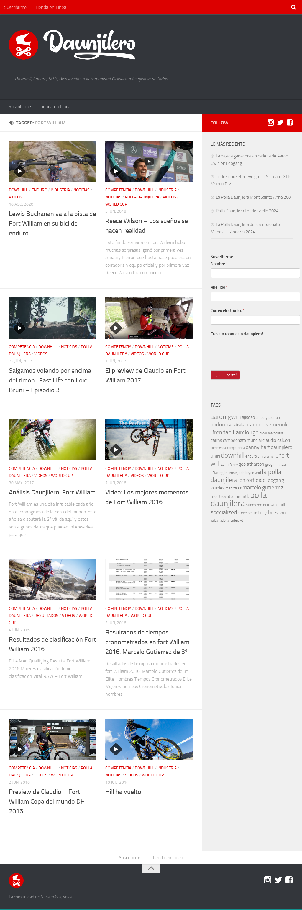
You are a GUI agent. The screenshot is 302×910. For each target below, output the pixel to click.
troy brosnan (272, 513)
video (234, 521)
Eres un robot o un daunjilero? (237, 334)
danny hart (258, 448)
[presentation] (255, 350)
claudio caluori (276, 441)
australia (236, 425)
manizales (233, 488)
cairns (216, 441)
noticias (81, 190)
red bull (263, 505)
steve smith (247, 513)
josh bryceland (249, 473)
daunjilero (281, 448)
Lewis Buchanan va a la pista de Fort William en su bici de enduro (52, 224)
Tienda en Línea (50, 7)
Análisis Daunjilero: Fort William (52, 493)
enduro (39, 190)
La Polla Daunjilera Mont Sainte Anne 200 (253, 198)
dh (212, 457)
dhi (217, 457)
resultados (46, 616)
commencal (218, 448)
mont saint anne (225, 497)
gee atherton (251, 465)
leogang (275, 481)
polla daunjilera (142, 197)
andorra (219, 425)
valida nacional (220, 521)
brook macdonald (271, 434)
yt (241, 521)
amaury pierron (268, 418)
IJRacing (217, 473)
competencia (118, 190)
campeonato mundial (242, 441)
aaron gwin (226, 417)
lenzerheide (252, 480)
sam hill (277, 505)
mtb (245, 497)
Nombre (219, 264)
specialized (224, 512)
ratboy (251, 505)
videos (15, 197)
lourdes (217, 488)
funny (234, 465)
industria (60, 190)
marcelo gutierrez (262, 488)
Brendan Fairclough (235, 432)
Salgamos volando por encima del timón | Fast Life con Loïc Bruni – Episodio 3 (50, 381)
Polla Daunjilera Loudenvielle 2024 (247, 211)
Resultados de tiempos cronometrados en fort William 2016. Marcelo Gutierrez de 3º (147, 642)
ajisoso (248, 418)
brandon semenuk (266, 425)
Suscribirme (15, 7)
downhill (18, 190)
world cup (116, 204)
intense (230, 473)
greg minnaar (275, 465)
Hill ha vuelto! (124, 792)
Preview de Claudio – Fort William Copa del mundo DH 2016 (47, 802)
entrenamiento (268, 457)
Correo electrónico (228, 311)
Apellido (219, 287)
